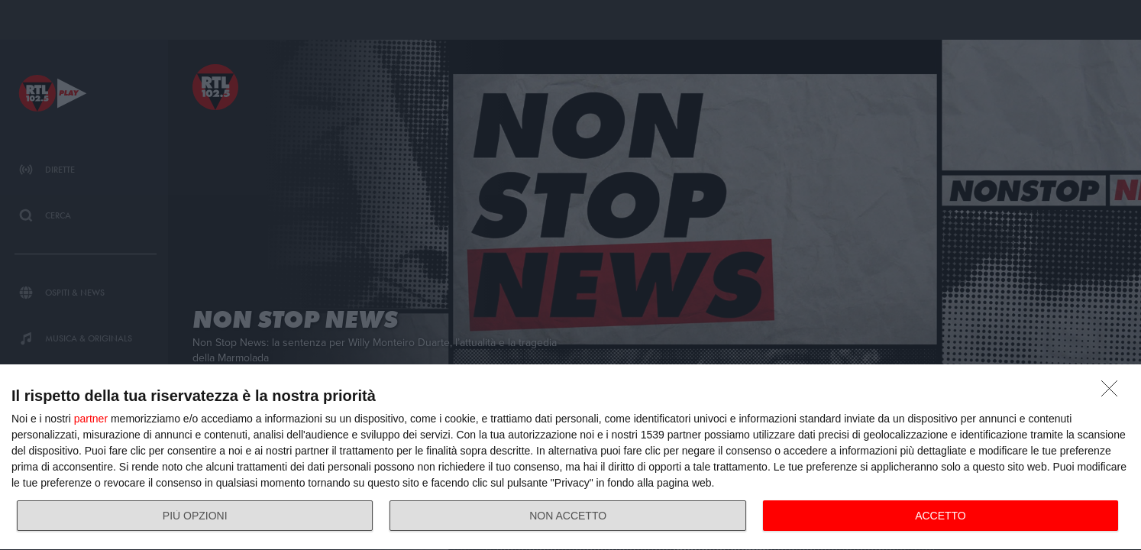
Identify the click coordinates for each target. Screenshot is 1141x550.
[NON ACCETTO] (1113, 392)
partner (91, 418)
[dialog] (570, 457)
